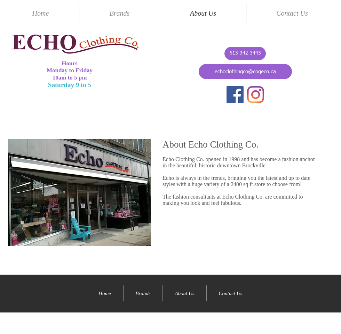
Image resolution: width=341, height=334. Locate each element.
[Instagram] (255, 94)
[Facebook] (235, 94)
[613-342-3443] (245, 53)
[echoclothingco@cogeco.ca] (245, 71)
